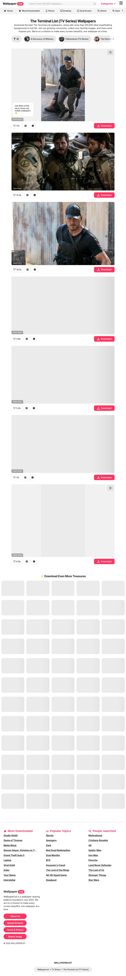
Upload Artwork (15, 923)
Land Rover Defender (99, 865)
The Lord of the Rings (57, 870)
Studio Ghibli (11, 835)
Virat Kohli (9, 865)
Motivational (95, 835)
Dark (48, 845)
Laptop (7, 860)
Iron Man (93, 855)
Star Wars (93, 880)
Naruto (50, 835)
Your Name (10, 875)
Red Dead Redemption (58, 850)
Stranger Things (97, 875)
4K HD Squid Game (56, 875)
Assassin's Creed (55, 865)
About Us (15, 916)
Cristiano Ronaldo (98, 840)
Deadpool (51, 880)
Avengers (51, 840)
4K (90, 845)
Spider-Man (94, 850)
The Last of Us (96, 870)
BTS (48, 860)
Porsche (92, 860)
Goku (6, 870)
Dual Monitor (53, 855)
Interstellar (9, 880)
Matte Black (10, 845)
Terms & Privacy (15, 930)
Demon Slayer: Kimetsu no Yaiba (21, 850)
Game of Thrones (13, 840)
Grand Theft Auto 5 (14, 855)
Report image (15, 936)
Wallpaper (13, 3)
